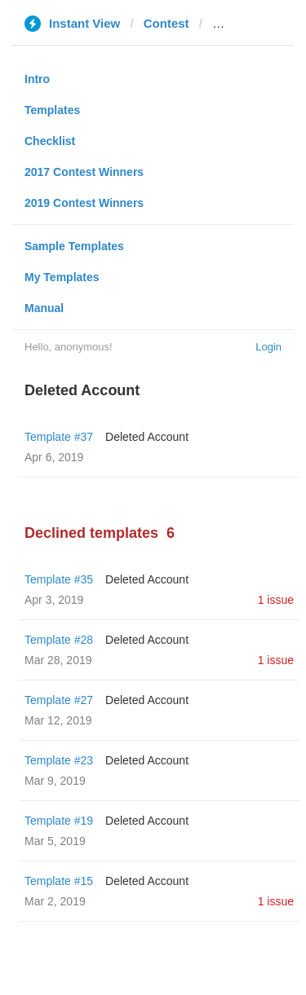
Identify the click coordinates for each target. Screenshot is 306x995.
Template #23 (58, 760)
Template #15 (58, 880)
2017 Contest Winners (84, 171)
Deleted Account (146, 436)
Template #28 (58, 639)
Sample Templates (74, 246)
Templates (52, 110)
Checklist (49, 140)
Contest (166, 23)
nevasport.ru (249, 23)
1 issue (276, 599)
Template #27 (58, 700)
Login (268, 347)
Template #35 (58, 579)
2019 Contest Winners (84, 202)
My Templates (62, 277)
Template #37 (58, 436)
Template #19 (58, 820)
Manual (44, 308)
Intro (37, 79)
